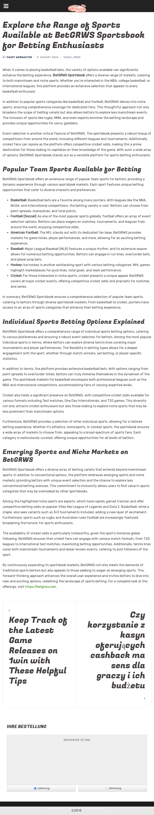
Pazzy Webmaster (19, 57)
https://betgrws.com (40, 587)
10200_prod (72, 57)
